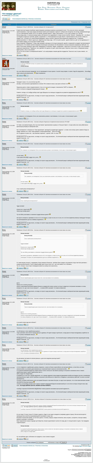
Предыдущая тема (75, 22)
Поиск (44, 7)
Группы (58, 7)
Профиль (41, 9)
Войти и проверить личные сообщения (54, 9)
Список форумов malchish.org (19, 18)
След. (17, 15)
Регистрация (65, 7)
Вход (67, 9)
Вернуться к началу (7, 55)
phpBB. (48, 460)
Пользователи (51, 7)
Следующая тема (86, 22)
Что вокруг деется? (11, 14)
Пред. (9, 15)
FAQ (39, 7)
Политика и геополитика (35, 18)
